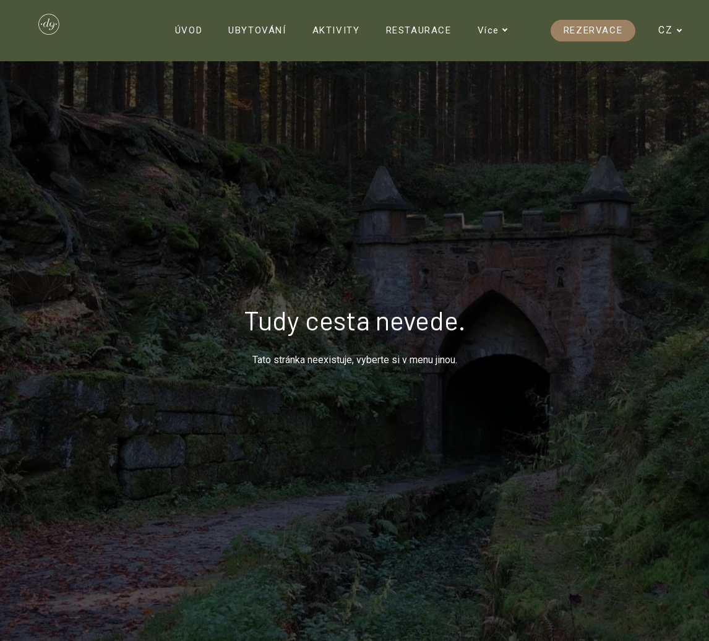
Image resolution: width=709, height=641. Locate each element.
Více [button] (493, 30)
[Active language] (675, 30)
